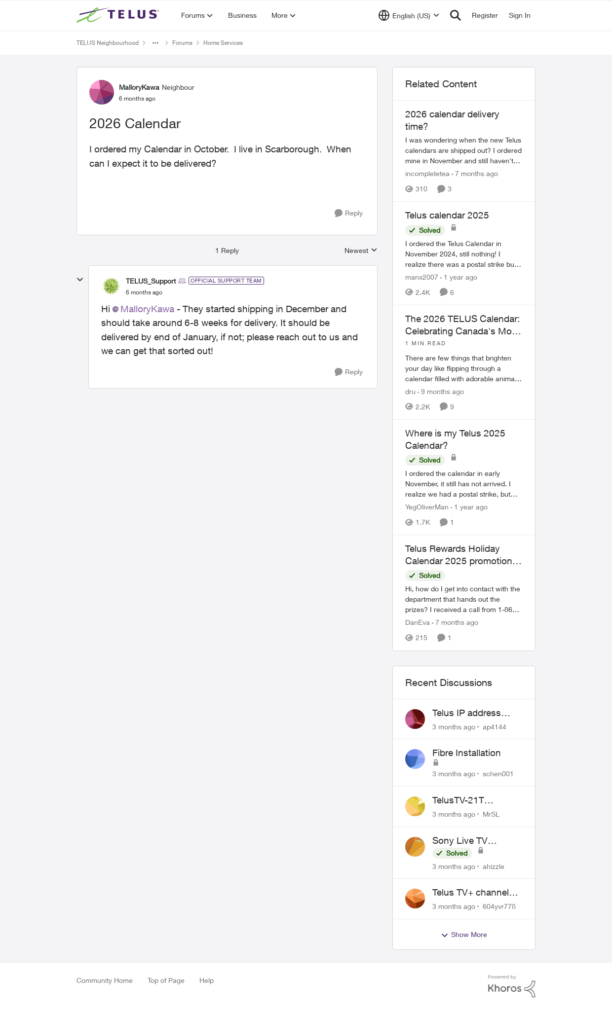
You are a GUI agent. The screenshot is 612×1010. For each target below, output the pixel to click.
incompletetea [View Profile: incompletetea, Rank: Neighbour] (427, 173)
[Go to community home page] (118, 15)
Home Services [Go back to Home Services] (223, 42)
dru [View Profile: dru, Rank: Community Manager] (410, 391)
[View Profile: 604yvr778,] (415, 898)
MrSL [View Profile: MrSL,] (491, 814)
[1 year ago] (458, 277)
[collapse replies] (80, 280)
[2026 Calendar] (144, 292)
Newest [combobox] (361, 250)
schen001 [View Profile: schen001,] (498, 773)
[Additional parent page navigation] (155, 43)
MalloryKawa (147, 308)
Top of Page (166, 980)
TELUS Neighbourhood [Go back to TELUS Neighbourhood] (107, 42)
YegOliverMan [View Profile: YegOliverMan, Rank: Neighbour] (427, 507)
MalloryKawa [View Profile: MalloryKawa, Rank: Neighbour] (139, 87)
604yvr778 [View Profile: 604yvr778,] (499, 906)
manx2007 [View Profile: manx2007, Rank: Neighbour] (421, 277)
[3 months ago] (453, 726)
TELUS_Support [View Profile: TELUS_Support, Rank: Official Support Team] (151, 281)
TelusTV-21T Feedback (458, 800)
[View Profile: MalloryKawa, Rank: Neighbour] (101, 92)
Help (206, 980)
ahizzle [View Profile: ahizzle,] (493, 866)
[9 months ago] (441, 391)
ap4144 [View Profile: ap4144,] (494, 726)
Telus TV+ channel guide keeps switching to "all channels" (470, 893)
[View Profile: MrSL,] (415, 806)
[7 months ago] (475, 173)
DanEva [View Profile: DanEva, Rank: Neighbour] (417, 622)
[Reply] (349, 213)
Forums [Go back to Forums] (182, 42)
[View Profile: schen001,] (415, 759)
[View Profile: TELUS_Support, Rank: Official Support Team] (111, 286)
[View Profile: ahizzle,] (415, 847)
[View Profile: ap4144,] (415, 719)
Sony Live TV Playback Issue (464, 841)
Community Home (104, 980)
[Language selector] (409, 15)
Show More (464, 934)
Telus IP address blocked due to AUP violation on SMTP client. (474, 713)
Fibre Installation (466, 752)
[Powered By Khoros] (512, 986)
